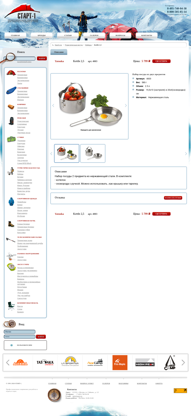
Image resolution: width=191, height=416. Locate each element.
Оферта (158, 383)
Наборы (20, 174)
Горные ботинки (23, 224)
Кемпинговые (22, 78)
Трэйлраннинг (22, 246)
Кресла (20, 306)
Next (126, 105)
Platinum (20, 100)
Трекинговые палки (24, 240)
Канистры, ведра (23, 191)
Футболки (21, 216)
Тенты (19, 83)
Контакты (146, 35)
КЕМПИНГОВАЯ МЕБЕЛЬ (27, 303)
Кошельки (21, 152)
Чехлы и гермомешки (25, 268)
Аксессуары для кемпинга (27, 270)
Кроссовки (21, 232)
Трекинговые (22, 75)
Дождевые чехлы (23, 133)
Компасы (20, 279)
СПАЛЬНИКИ (22, 88)
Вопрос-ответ (87, 383)
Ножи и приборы (23, 188)
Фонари (20, 290)
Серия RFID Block (24, 163)
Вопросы (120, 35)
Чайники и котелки (24, 180)
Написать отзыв (173, 198)
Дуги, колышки (23, 293)
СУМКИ (20, 137)
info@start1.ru (77, 396)
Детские (20, 130)
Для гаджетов (22, 160)
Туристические (23, 121)
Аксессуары (21, 249)
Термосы (20, 171)
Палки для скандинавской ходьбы (30, 243)
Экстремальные (23, 80)
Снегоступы (22, 298)
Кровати (20, 312)
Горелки (20, 257)
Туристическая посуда (74, 45)
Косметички (22, 155)
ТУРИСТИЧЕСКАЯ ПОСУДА (28, 168)
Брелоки (20, 273)
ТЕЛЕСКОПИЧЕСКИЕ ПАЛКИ (29, 237)
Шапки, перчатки (23, 208)
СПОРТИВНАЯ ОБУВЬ (26, 221)
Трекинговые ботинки (25, 227)
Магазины (123, 383)
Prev (53, 105)
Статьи (68, 35)
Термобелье (21, 202)
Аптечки (20, 158)
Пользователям (24, 345)
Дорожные (21, 141)
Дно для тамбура (23, 295)
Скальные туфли (23, 230)
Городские (21, 127)
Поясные (20, 149)
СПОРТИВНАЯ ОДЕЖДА (27, 198)
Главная (15, 35)
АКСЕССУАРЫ (23, 264)
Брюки (19, 205)
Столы (19, 309)
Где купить (161, 61)
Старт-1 (23, 12)
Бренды (42, 35)
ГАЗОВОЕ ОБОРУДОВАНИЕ (28, 254)
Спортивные (22, 124)
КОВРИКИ (21, 104)
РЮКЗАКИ (21, 118)
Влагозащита (22, 213)
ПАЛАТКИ (21, 71)
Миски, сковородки (24, 183)
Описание (59, 52)
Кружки (20, 177)
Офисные (20, 146)
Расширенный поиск (24, 62)
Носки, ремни (22, 210)
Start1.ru (58, 45)
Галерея (94, 35)
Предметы (21, 194)
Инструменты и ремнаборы (27, 276)
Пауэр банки (22, 287)
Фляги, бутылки (23, 185)
